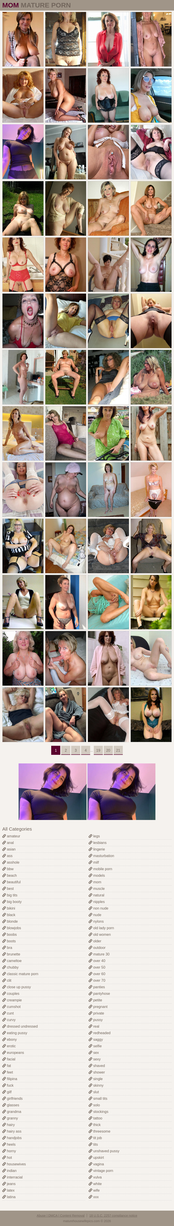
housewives (14, 1164)
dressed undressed (20, 1026)
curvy (9, 1020)
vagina (96, 1164)
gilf (7, 1092)
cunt (8, 1013)
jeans (9, 1184)
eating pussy (14, 1033)
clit (6, 980)
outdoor (97, 948)
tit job (95, 1138)
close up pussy (16, 987)
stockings (98, 1112)
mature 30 (99, 954)
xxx (94, 1197)
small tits (98, 1098)
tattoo (95, 1118)
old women (100, 934)
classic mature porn (20, 974)
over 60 (97, 974)
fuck (8, 1085)
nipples (97, 902)
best (8, 889)
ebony (9, 1039)
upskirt (96, 1157)
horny (9, 1151)
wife (94, 1190)
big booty (12, 902)
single (96, 1079)
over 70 (97, 980)
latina (9, 1197)
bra (7, 948)
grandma (11, 1112)
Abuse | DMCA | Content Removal (61, 1215)
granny (10, 1118)
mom (95, 882)
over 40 (97, 961)
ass (7, 856)
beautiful (11, 882)
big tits (9, 895)
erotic (9, 1046)
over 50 (97, 967)
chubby (10, 967)
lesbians (97, 843)
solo (94, 1105)
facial (8, 1059)
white (95, 1184)
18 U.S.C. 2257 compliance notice (113, 1215)
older (95, 941)
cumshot (11, 1007)
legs (94, 836)
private (96, 1013)
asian (9, 849)
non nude (98, 908)
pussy (96, 1020)
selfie (95, 1046)
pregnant (98, 1007)
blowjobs (11, 928)
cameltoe (12, 961)
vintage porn (101, 1171)
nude (95, 915)
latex (8, 1190)
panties (97, 987)
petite (95, 1000)
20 (108, 750)
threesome (99, 1131)
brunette (11, 954)
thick (95, 1125)
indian (9, 1171)
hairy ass (11, 1131)
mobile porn (100, 869)
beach (9, 875)
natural (96, 895)
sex (94, 1053)
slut (94, 1092)
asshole (10, 862)
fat (6, 1066)
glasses (10, 1105)
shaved (97, 1066)
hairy (8, 1125)
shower (97, 1072)
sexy (95, 1059)
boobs (9, 934)
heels (9, 1144)
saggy (96, 1039)
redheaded (100, 1033)
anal (8, 843)
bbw (8, 869)
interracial (12, 1177)
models (97, 875)
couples (10, 994)
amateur (11, 836)
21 (118, 750)
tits (93, 1144)
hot (7, 1157)
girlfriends (12, 1098)
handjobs (12, 1138)
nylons (96, 921)
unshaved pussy (104, 1151)
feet (7, 1072)
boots (9, 941)
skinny (96, 1085)
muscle (97, 889)
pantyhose (99, 994)
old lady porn (101, 928)
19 (98, 750)
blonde (10, 921)
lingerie (97, 849)
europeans (13, 1053)
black (8, 915)
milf (94, 862)
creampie (12, 1000)
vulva (95, 1177)
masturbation (101, 856)
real (94, 1026)
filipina (9, 1079)
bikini (8, 908)
